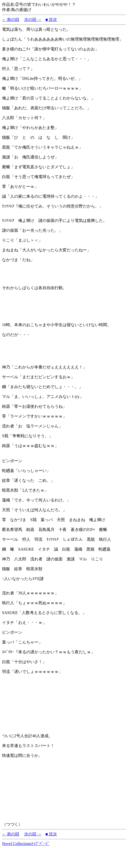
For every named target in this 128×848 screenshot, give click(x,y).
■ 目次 (51, 19)
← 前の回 (10, 19)
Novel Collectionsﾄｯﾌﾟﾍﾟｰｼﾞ (25, 843)
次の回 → (32, 19)
